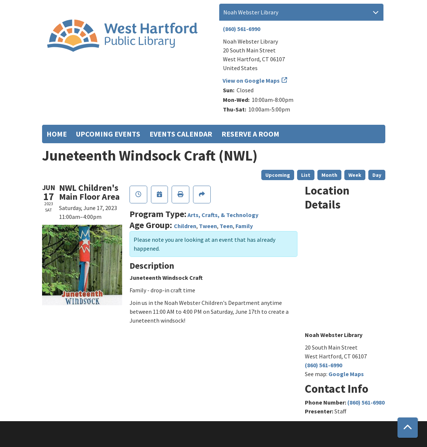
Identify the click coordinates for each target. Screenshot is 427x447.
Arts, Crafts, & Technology (222, 215)
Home (57, 133)
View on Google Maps (251, 80)
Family (244, 226)
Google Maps (346, 374)
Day (376, 175)
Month (329, 175)
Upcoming (277, 175)
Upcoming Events (108, 133)
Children (185, 226)
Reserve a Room (250, 133)
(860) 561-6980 (366, 402)
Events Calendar (180, 133)
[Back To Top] (407, 427)
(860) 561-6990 (241, 28)
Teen (226, 226)
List (305, 175)
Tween (208, 226)
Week (354, 175)
